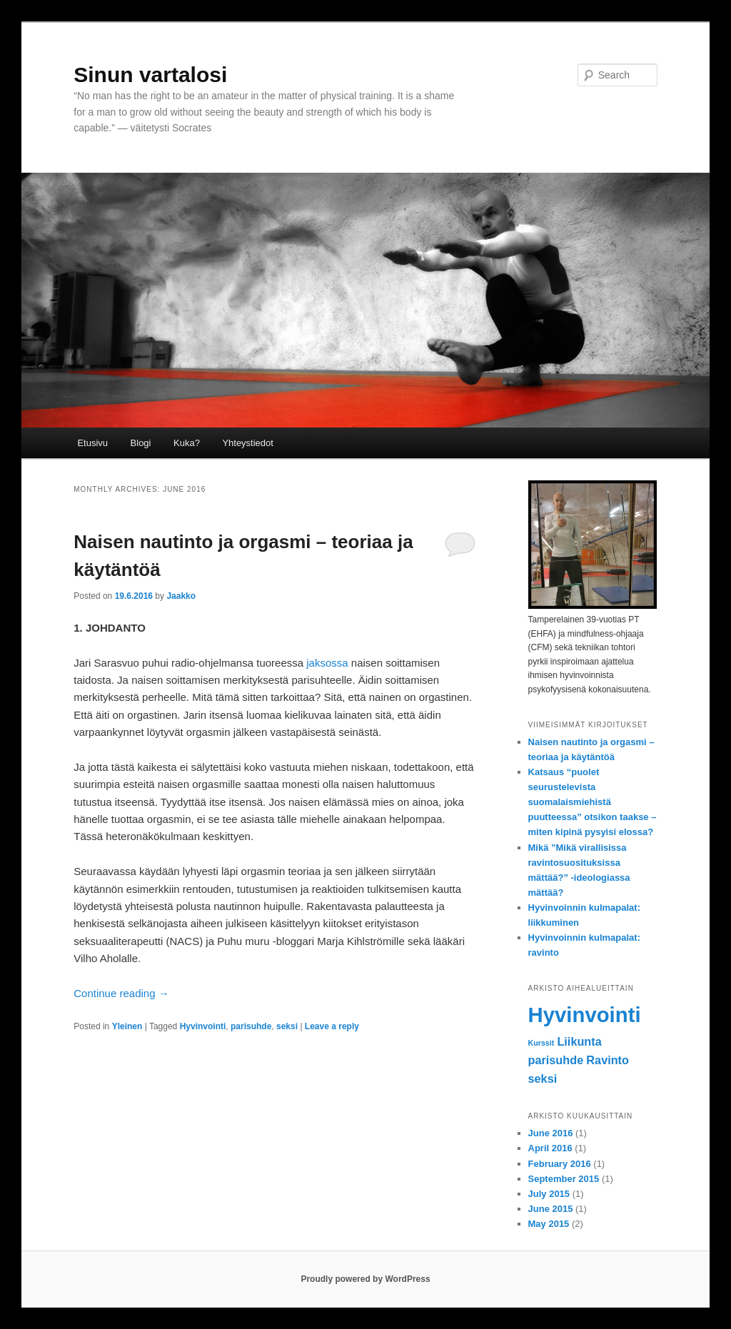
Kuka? (186, 443)
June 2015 (550, 1208)
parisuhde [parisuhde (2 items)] (556, 1059)
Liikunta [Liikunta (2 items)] (579, 1041)
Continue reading (121, 993)
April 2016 (550, 1148)
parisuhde (251, 1026)
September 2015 (564, 1178)
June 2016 (550, 1133)
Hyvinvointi (203, 1026)
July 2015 (549, 1193)
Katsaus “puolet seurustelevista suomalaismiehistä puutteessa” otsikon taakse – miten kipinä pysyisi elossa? (592, 802)
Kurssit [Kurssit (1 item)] (541, 1043)
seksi (287, 1026)
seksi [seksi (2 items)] (543, 1078)
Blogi (141, 443)
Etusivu (92, 443)
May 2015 (549, 1223)
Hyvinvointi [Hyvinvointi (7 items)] (584, 1014)
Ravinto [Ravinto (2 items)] (607, 1059)
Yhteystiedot (247, 443)
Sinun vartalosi (150, 74)
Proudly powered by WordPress (365, 1279)
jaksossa (327, 663)
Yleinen (127, 1026)
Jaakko (181, 596)
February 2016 (559, 1163)
